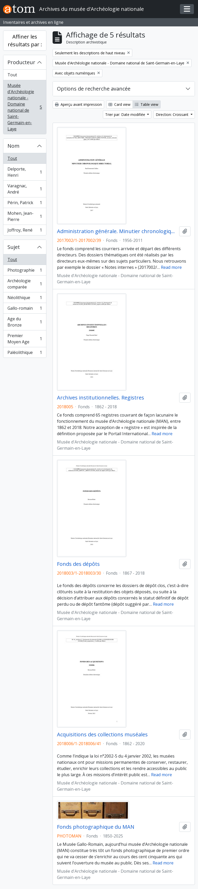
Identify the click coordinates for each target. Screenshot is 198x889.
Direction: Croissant (172, 114)
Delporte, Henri (24, 172)
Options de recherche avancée (93, 88)
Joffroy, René (24, 231)
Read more (171, 267)
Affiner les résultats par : (25, 40)
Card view (119, 104)
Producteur (21, 62)
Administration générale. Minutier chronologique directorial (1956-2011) (117, 231)
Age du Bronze (24, 322)
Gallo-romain (24, 309)
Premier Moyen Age (24, 339)
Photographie (24, 271)
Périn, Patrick (24, 203)
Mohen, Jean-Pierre (24, 216)
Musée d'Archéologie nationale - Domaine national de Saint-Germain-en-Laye (24, 107)
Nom (13, 145)
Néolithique (24, 298)
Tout (12, 75)
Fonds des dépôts (78, 564)
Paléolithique (24, 353)
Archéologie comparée (24, 284)
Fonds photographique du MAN (95, 827)
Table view (146, 104)
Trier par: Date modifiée (125, 114)
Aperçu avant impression (78, 104)
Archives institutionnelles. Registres (100, 398)
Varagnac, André (24, 189)
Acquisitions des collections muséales (102, 734)
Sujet (13, 246)
